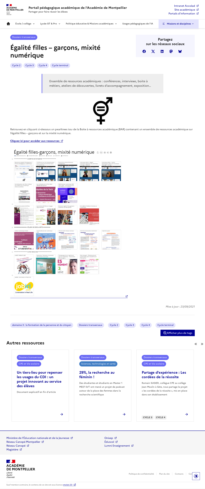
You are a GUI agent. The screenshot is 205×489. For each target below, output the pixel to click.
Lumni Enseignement (117, 446)
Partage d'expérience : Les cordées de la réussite (164, 375)
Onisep (108, 438)
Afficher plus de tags (177, 333)
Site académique (184, 10)
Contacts (179, 473)
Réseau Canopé (15, 446)
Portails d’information (181, 13)
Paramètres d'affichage (196, 476)
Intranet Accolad (184, 6)
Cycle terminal (60, 65)
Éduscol (109, 442)
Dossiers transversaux (23, 37)
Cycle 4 (43, 65)
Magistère (12, 449)
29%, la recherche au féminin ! (97, 375)
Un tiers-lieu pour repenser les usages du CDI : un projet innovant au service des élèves (39, 379)
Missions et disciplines (179, 24)
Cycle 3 (29, 65)
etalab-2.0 (67, 484)
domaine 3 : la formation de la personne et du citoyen (41, 325)
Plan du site (164, 473)
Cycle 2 (16, 65)
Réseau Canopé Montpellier (23, 442)
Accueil (8, 23)
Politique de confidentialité (141, 473)
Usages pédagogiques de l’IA (137, 23)
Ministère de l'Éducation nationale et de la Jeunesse (37, 438)
